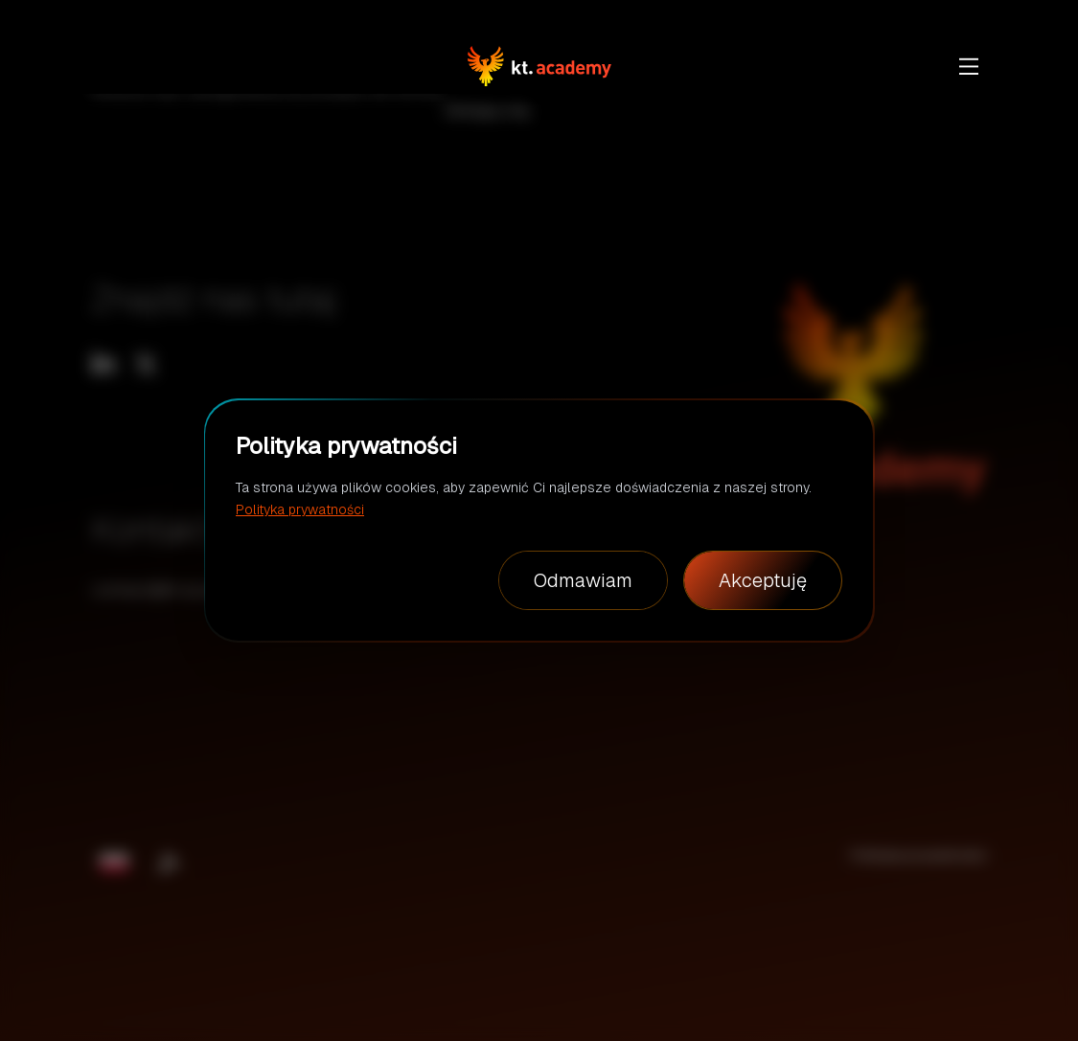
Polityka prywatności (300, 509)
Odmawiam (583, 580)
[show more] (969, 66)
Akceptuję (763, 580)
